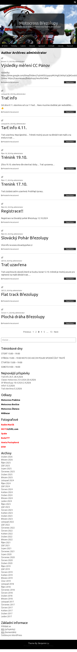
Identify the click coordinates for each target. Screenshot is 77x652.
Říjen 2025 (6, 462)
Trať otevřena (7, 388)
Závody (60, 46)
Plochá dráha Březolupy (23, 316)
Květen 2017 (7, 610)
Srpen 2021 (6, 548)
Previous (27, 332)
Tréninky (14, 46)
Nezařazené (14, 82)
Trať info (9, 98)
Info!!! (3, 385)
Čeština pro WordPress (11, 635)
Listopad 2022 (7, 522)
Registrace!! (12, 211)
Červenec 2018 (8, 590)
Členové (70, 46)
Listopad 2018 (7, 584)
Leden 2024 (6, 501)
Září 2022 (5, 525)
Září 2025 (5, 465)
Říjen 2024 (6, 483)
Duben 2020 (6, 563)
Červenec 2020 (8, 557)
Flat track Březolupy (19, 294)
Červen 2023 (7, 510)
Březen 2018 (7, 599)
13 (51, 332)
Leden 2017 (6, 616)
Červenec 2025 (8, 471)
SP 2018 (4, 46)
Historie (32, 46)
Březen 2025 (7, 477)
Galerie (23, 46)
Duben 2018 (6, 596)
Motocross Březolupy (38, 23)
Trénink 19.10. (14, 157)
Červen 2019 (7, 572)
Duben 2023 (6, 516)
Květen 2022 (7, 533)
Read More (70, 82)
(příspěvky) (8, 629)
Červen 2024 (7, 489)
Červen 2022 (7, 530)
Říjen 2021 (6, 542)
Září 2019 (5, 569)
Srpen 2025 (6, 468)
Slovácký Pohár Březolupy (24, 237)
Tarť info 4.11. (14, 127)
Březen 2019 (7, 578)
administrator (20, 61)
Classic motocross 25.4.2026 (13, 380)
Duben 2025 (6, 474)
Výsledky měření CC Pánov (25, 65)
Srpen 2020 (6, 554)
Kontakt (51, 46)
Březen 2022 (7, 539)
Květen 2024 (7, 492)
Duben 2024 (6, 495)
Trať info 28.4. (7, 377)
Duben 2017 (6, 613)
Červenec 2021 (8, 551)
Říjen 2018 (6, 587)
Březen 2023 (7, 519)
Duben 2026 (6, 457)
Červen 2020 (7, 560)
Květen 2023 (7, 513)
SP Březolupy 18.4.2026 (12, 383)
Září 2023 (5, 507)
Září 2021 (5, 545)
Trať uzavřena (13, 264)
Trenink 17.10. (14, 184)
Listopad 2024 (7, 480)
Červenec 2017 (8, 604)
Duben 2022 (6, 536)
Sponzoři (41, 46)
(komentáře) (8, 632)
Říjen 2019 (6, 566)
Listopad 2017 (7, 601)
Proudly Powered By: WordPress (38, 645)
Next (56, 332)
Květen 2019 (7, 575)
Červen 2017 (7, 607)
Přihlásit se (6, 626)
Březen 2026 (7, 460)
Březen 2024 (7, 498)
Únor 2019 (6, 581)
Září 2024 (5, 486)
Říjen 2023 (6, 504)
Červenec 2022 (8, 528)
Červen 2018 (7, 593)
